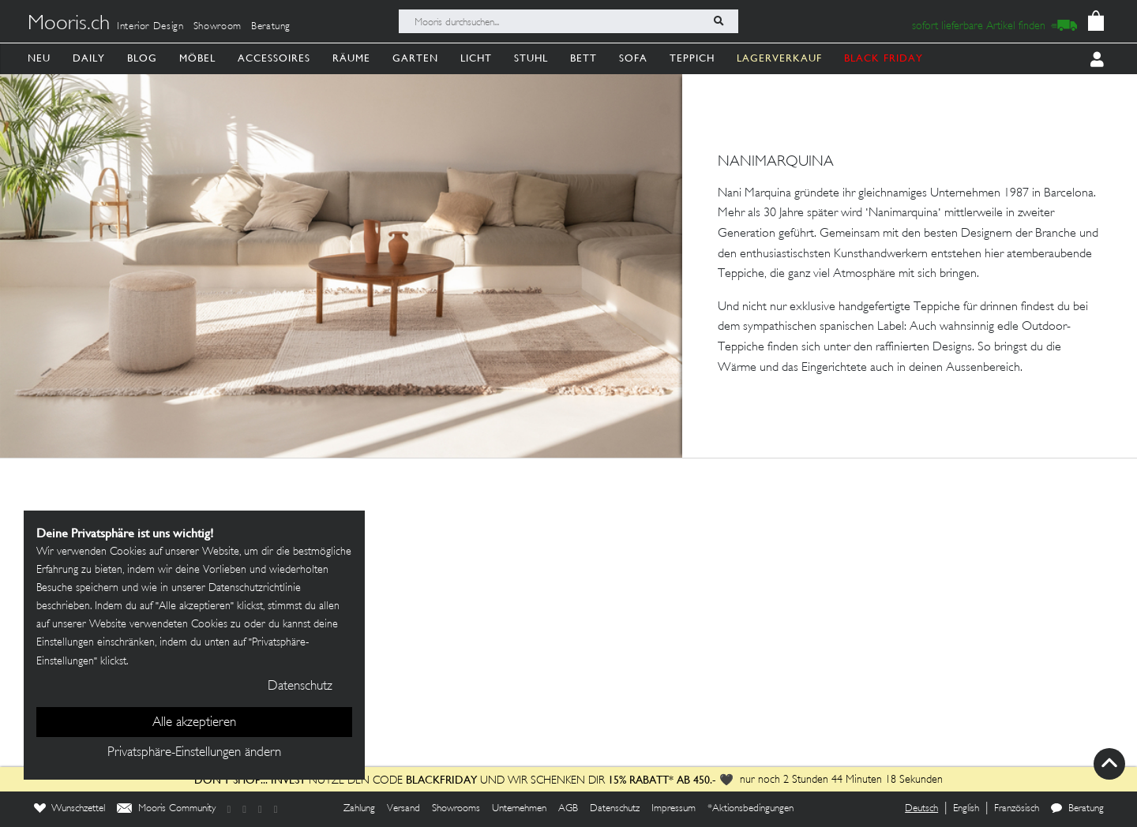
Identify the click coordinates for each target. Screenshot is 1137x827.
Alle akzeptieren (194, 723)
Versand (403, 809)
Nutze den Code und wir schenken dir (399, 781)
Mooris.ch (69, 24)
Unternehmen (519, 809)
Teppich (692, 58)
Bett (583, 58)
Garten (415, 58)
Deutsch (921, 809)
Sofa (633, 58)
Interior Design (150, 27)
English (966, 809)
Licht (476, 58)
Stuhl (531, 58)
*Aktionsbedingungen (750, 809)
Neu (39, 58)
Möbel (197, 58)
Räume (351, 58)
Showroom (217, 27)
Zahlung (359, 809)
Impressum (673, 809)
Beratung (271, 27)
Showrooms (456, 809)
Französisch (1016, 809)
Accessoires (274, 58)
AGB (568, 809)
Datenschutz (615, 809)
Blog (142, 58)
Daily (89, 58)
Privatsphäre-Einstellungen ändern (194, 753)
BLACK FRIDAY (883, 58)
